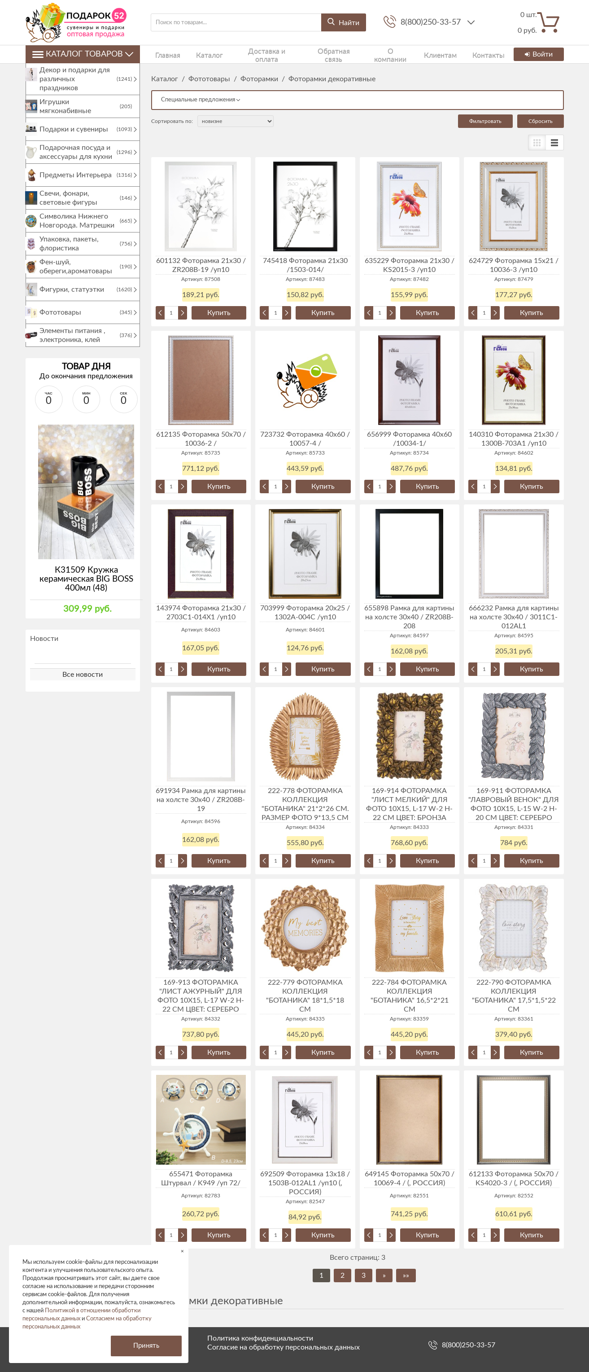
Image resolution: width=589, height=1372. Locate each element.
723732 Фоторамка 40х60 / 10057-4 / (305, 439)
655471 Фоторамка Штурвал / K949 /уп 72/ (200, 1178)
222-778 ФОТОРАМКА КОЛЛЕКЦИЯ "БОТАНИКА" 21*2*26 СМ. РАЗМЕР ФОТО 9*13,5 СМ (305, 804)
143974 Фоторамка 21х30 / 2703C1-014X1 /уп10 (201, 613)
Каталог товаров (82, 54)
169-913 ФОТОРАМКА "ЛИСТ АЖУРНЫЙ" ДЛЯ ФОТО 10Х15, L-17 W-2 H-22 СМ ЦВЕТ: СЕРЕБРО (200, 996)
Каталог (197, 54)
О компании (368, 54)
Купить (219, 312)
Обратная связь (314, 54)
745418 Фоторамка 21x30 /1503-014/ (305, 265)
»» (406, 1275)
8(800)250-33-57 (432, 22)
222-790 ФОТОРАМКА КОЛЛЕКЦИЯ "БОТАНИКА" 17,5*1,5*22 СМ (514, 996)
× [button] (182, 1251)
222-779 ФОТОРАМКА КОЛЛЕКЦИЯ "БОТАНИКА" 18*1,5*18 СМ (305, 996)
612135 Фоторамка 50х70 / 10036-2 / (201, 439)
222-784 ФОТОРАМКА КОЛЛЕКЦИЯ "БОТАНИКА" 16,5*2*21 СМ (410, 996)
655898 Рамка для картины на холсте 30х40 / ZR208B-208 (409, 617)
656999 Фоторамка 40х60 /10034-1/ (409, 439)
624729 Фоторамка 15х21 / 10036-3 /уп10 (513, 265)
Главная (162, 54)
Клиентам (414, 54)
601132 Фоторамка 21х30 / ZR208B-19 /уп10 (201, 265)
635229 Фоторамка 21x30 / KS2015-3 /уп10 (409, 265)
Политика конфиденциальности (260, 1338)
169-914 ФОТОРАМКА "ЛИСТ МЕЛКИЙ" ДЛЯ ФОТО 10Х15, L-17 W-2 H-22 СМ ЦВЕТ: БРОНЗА (409, 804)
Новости (44, 647)
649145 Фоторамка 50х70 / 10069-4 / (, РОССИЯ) (409, 1178)
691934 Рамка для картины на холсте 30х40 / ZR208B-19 (201, 799)
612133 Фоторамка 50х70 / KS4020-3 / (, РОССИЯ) (513, 1178)
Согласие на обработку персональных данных (283, 1347)
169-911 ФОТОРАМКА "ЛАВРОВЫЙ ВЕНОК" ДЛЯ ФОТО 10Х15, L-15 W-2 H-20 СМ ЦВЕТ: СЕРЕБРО (513, 804)
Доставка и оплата (250, 54)
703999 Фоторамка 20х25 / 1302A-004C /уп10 (305, 613)
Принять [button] (146, 1345)
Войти (538, 54)
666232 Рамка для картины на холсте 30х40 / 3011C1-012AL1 (514, 617)
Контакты (456, 54)
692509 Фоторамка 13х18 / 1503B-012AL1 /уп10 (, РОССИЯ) (305, 1183)
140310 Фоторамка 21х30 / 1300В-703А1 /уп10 (513, 439)
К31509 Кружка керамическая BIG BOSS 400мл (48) (86, 588)
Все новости (82, 683)
